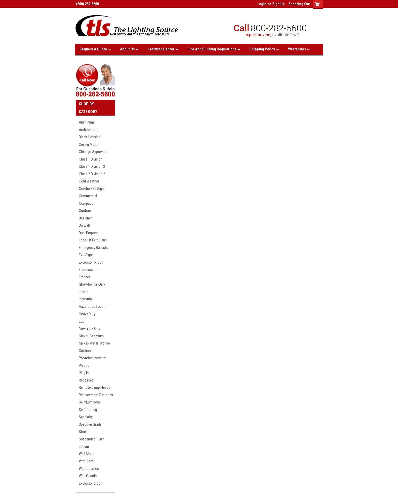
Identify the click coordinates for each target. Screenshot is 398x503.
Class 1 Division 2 (92, 166)
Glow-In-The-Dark (92, 284)
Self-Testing (88, 409)
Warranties (299, 49)
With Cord (86, 461)
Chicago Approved (92, 151)
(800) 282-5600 (87, 4)
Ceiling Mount (89, 144)
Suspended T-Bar (91, 439)
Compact (86, 203)
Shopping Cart (299, 4)
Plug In (84, 372)
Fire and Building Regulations (213, 49)
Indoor (83, 291)
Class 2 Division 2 (92, 174)
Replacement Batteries (96, 395)
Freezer (84, 277)
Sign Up (278, 4)
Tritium (84, 446)
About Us (129, 49)
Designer (85, 218)
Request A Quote (95, 49)
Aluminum (86, 122)
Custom (85, 210)
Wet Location (89, 468)
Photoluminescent (93, 358)
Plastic (84, 365)
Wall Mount (87, 454)
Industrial (86, 299)
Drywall (84, 225)
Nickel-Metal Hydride (94, 343)
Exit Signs (86, 255)
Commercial (88, 196)
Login (261, 4)
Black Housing (89, 137)
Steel (83, 431)
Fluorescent (88, 269)
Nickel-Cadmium (91, 336)
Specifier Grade (90, 424)
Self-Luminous (90, 402)
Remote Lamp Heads (94, 387)
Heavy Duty (87, 313)
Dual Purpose (89, 233)
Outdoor (85, 350)
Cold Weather (89, 181)
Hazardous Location (94, 306)
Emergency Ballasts (93, 247)
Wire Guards (88, 476)
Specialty (86, 417)
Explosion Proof (91, 262)
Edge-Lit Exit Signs (93, 240)
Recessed (86, 380)
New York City (89, 328)
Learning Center (163, 49)
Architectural (88, 129)
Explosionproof (90, 483)
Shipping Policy (264, 49)
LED (82, 321)
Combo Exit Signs (92, 188)
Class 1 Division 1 (92, 159)
